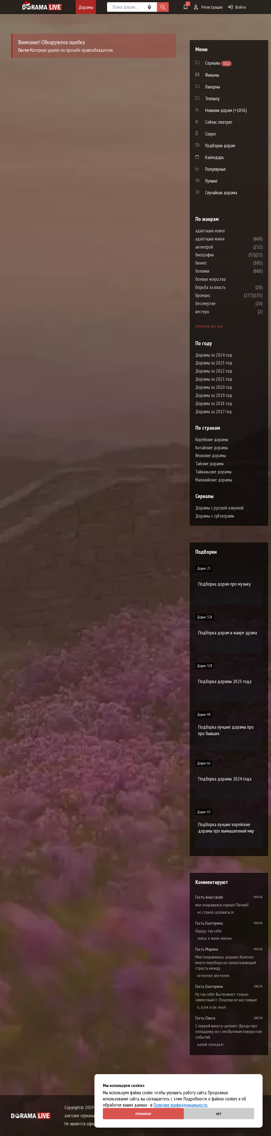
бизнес (217, 263)
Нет (219, 1114)
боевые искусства (227, 279)
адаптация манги (226, 239)
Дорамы (85, 7)
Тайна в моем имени (214, 938)
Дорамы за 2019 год (213, 395)
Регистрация (208, 7)
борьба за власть (227, 287)
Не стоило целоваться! (215, 912)
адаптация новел (226, 231)
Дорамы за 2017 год (213, 411)
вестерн (219, 311)
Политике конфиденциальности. (181, 1105)
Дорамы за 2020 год (213, 387)
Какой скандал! (210, 1044)
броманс (219, 295)
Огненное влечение (213, 976)
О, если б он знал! (211, 1007)
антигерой (221, 247)
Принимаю (143, 1114)
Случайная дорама (221, 193)
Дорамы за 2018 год (213, 403)
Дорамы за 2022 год (213, 371)
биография (221, 255)
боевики (219, 271)
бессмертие (222, 303)
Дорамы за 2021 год (213, 379)
